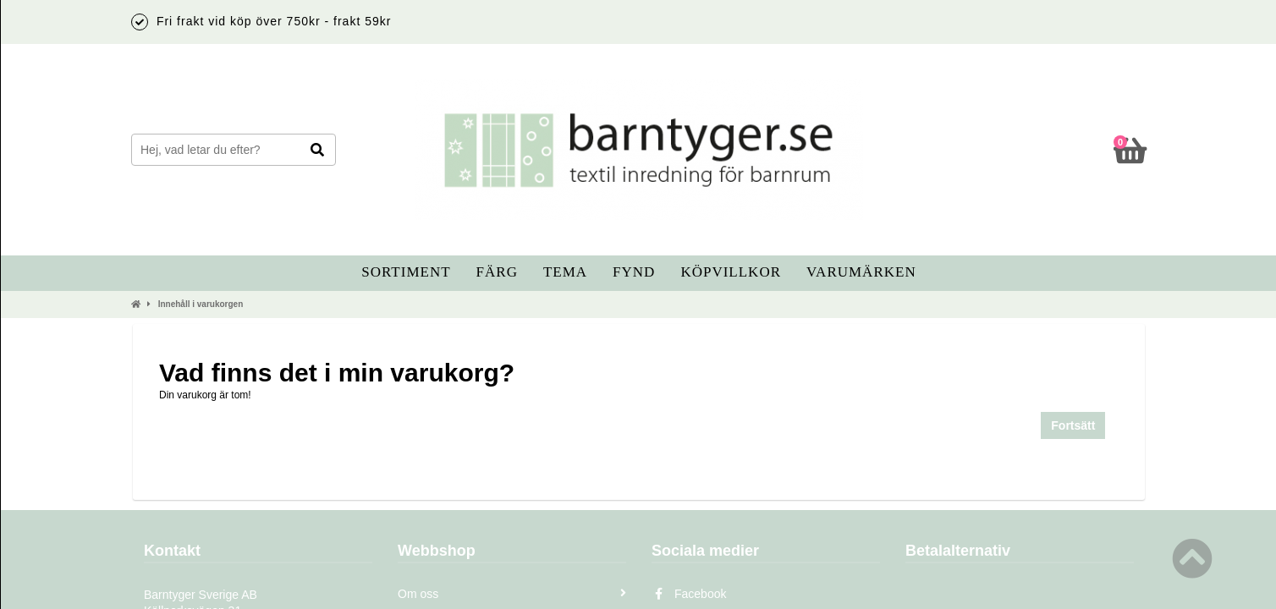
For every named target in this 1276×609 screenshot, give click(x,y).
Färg (497, 272)
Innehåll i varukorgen (201, 304)
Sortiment (405, 272)
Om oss (512, 594)
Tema (565, 272)
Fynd (634, 272)
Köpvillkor (730, 272)
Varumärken (861, 272)
